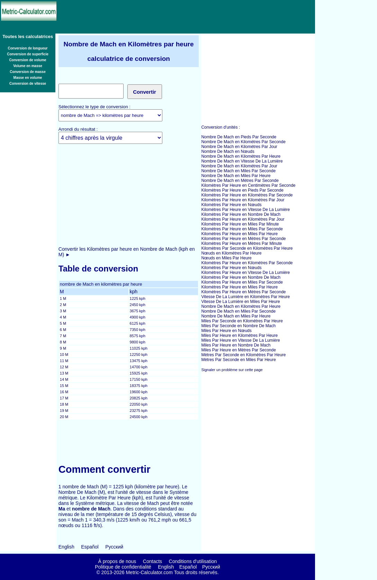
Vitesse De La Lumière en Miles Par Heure (240, 301)
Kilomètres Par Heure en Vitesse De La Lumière (245, 209)
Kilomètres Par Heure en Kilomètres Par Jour (242, 199)
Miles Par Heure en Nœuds (226, 330)
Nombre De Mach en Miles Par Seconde (238, 170)
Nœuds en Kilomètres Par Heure (231, 253)
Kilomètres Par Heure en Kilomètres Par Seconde (247, 195)
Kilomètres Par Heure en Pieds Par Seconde (242, 190)
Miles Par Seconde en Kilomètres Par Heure (241, 321)
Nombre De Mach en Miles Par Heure (235, 175)
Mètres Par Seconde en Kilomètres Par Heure (243, 354)
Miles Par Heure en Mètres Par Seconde (238, 350)
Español (90, 547)
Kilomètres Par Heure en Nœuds (231, 204)
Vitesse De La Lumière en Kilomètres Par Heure (245, 296)
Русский (114, 547)
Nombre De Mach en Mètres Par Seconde (239, 180)
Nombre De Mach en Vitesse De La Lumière (241, 161)
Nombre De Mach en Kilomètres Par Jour (239, 146)
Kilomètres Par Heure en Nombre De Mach (240, 214)
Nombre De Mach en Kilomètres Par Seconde (243, 141)
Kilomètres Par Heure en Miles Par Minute (240, 224)
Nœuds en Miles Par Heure (226, 258)
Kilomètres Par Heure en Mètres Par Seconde (243, 238)
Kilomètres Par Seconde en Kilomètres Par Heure (247, 248)
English (66, 547)
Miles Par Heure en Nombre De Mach (235, 345)
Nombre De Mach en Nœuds (227, 151)
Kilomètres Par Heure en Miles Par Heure (239, 233)
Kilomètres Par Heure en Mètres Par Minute (241, 243)
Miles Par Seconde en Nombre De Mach (238, 325)
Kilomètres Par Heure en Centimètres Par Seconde (248, 185)
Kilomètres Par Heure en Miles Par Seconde (241, 229)
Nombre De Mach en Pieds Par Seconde (238, 137)
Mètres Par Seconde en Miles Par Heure (238, 359)
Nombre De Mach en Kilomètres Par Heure (240, 156)
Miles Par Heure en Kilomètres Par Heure (239, 335)
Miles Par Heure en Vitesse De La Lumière (240, 340)
